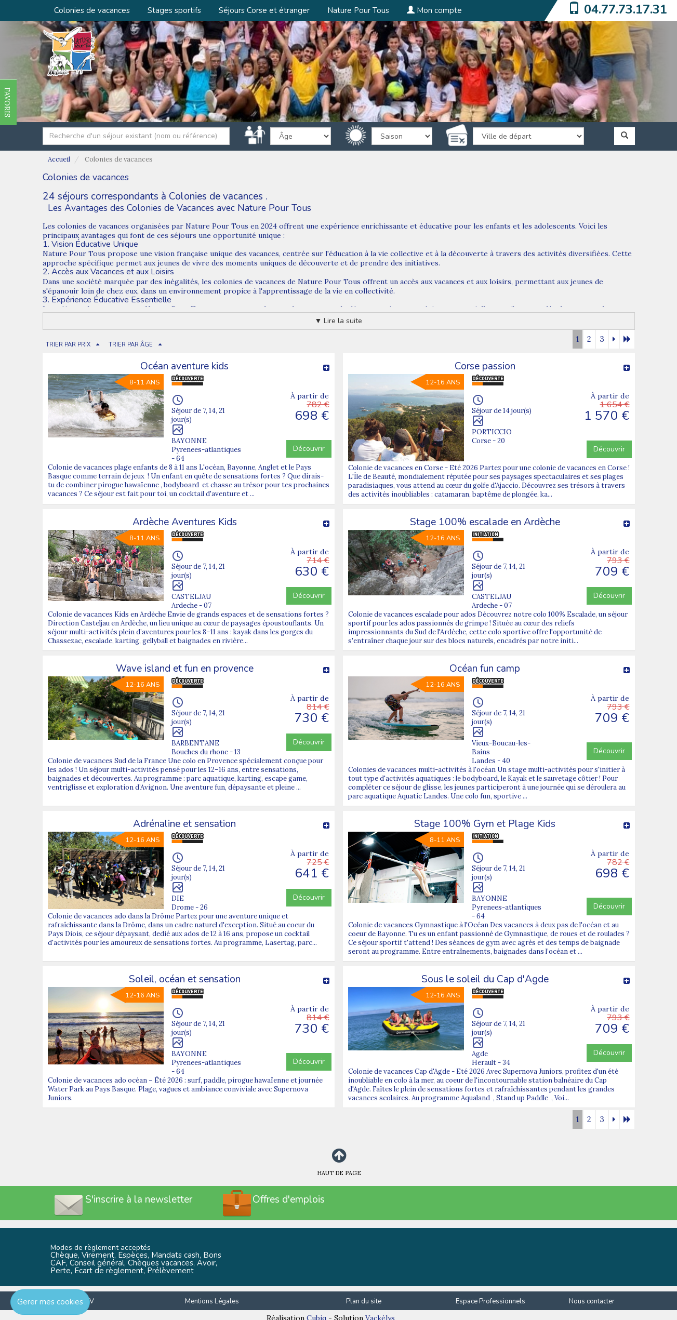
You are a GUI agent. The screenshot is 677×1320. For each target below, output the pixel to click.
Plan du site (363, 1301)
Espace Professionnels (490, 1301)
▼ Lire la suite (339, 321)
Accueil (59, 159)
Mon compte (434, 10)
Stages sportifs (174, 10)
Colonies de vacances (92, 10)
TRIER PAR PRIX (68, 345)
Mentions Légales (212, 1301)
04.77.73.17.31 (625, 9)
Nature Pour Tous (358, 10)
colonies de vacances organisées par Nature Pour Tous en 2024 (167, 226)
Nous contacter (592, 1301)
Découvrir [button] (309, 449)
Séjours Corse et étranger (264, 10)
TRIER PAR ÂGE (131, 345)
